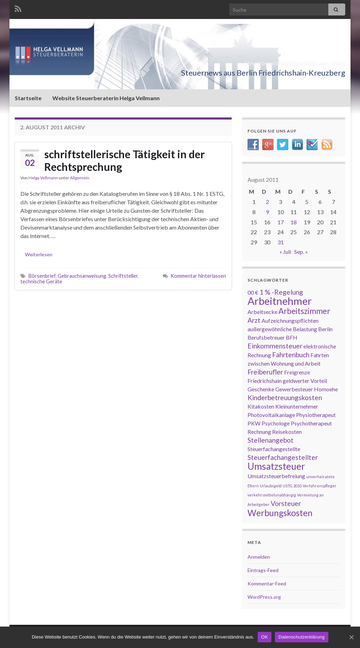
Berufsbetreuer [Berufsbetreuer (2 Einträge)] (266, 337)
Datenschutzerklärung (301, 637)
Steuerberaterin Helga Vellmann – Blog (256, 61)
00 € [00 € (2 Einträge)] (253, 292)
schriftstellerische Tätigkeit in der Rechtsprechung (124, 160)
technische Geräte (41, 281)
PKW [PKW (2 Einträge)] (254, 423)
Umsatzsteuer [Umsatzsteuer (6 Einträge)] (276, 466)
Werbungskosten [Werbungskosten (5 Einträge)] (280, 513)
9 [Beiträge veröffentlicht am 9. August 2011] (267, 211)
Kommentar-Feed (267, 583)
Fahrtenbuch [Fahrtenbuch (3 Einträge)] (290, 355)
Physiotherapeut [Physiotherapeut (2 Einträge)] (316, 414)
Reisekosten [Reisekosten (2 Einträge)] (287, 431)
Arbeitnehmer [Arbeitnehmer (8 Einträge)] (280, 301)
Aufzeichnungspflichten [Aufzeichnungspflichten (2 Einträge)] (290, 320)
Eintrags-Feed (263, 570)
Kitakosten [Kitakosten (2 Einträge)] (261, 406)
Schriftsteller (123, 276)
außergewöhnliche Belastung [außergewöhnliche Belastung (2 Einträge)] (282, 329)
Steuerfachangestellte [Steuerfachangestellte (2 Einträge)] (274, 448)
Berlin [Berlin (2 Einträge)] (325, 329)
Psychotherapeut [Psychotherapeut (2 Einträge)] (311, 423)
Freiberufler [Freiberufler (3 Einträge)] (265, 372)
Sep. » (301, 251)
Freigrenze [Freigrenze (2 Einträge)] (297, 372)
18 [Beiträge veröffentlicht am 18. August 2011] (293, 222)
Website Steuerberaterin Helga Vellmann (106, 98)
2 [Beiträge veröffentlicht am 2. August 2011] (267, 201)
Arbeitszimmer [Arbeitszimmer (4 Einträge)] (304, 311)
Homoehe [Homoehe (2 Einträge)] (326, 389)
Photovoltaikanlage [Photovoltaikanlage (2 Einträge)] (271, 414)
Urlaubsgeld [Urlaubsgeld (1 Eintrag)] (271, 485)
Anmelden (259, 557)
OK (264, 637)
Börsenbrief (42, 276)
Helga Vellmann (43, 177)
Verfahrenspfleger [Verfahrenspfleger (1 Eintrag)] (319, 485)
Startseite (28, 98)
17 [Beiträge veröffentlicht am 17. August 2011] (280, 222)
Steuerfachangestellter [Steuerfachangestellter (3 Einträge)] (283, 457)
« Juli (285, 251)
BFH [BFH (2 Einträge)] (291, 337)
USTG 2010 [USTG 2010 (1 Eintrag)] (292, 485)
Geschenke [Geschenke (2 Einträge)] (261, 389)
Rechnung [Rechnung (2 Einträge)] (259, 431)
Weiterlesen (38, 254)
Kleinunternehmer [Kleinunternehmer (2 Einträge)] (296, 406)
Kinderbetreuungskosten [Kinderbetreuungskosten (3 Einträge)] (285, 397)
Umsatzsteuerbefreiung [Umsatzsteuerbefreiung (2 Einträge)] (276, 476)
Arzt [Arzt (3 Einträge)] (254, 320)
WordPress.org (264, 597)
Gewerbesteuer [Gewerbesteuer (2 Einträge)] (294, 389)
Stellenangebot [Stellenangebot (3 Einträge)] (271, 440)
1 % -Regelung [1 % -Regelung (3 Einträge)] (281, 292)
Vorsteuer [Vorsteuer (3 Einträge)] (286, 503)
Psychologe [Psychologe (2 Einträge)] (276, 423)
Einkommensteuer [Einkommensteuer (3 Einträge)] (275, 346)
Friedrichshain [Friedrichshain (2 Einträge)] (265, 380)
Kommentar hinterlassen (198, 276)
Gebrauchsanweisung (82, 276)
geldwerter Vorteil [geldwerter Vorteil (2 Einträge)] (305, 380)
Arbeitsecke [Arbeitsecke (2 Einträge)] (262, 311)
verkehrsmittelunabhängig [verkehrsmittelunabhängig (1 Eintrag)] (272, 495)
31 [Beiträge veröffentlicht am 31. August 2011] (280, 242)
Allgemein (79, 177)
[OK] (351, 637)
